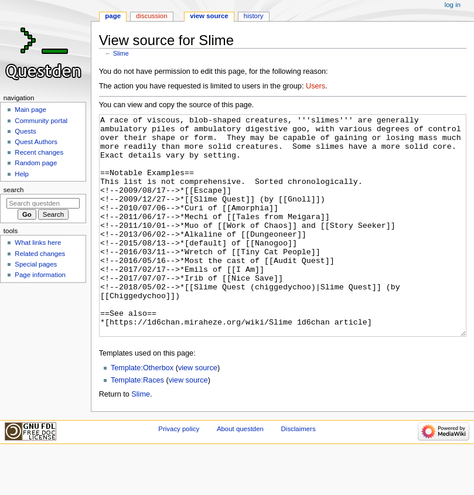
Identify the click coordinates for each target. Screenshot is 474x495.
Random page (36, 162)
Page (113, 15)
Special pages (36, 264)
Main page (30, 109)
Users (315, 86)
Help (22, 173)
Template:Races (137, 424)
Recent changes (39, 152)
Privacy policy (178, 472)
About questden (240, 472)
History (254, 15)
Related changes (40, 253)
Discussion (151, 15)
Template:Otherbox (142, 412)
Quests (25, 131)
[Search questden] (43, 203)
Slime (121, 53)
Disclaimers (298, 472)
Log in (453, 4)
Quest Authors (36, 141)
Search (14, 189)
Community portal (41, 120)
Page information (40, 274)
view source (197, 412)
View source (209, 15)
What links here (38, 242)
